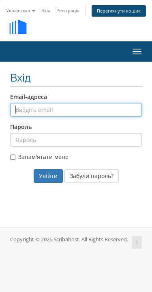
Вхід (45, 10)
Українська (20, 10)
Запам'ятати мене (39, 157)
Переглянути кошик (119, 11)
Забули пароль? (91, 176)
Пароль (21, 127)
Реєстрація (67, 10)
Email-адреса (28, 97)
